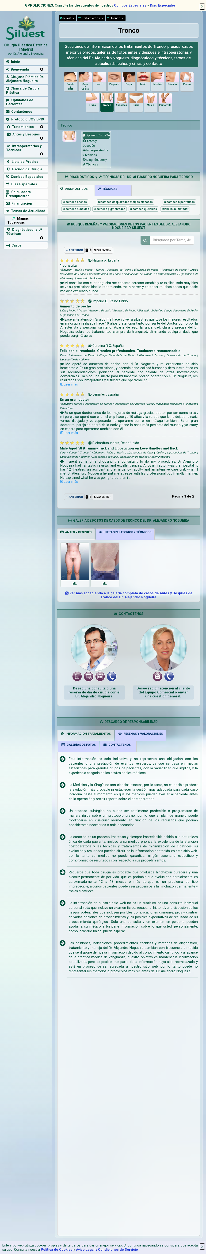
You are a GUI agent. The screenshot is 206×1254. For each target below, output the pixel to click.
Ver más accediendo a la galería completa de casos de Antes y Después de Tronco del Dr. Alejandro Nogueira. (128, 595)
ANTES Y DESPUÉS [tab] (76, 532)
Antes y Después (23, 134)
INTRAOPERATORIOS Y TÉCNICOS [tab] (125, 532)
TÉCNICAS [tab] (107, 189)
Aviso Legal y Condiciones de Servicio (107, 1250)
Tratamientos (89, 18)
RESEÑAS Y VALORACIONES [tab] (140, 733)
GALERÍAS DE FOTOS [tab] (78, 744)
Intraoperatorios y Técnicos (24, 148)
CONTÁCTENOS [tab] (117, 744)
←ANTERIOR (74, 250)
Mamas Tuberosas (18, 221)
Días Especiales (163, 5)
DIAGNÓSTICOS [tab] (74, 189)
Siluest (66, 18)
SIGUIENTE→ (103, 250)
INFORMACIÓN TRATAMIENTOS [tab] (85, 733)
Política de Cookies (56, 1250)
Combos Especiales (130, 5)
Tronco (114, 18)
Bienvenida (17, 69)
